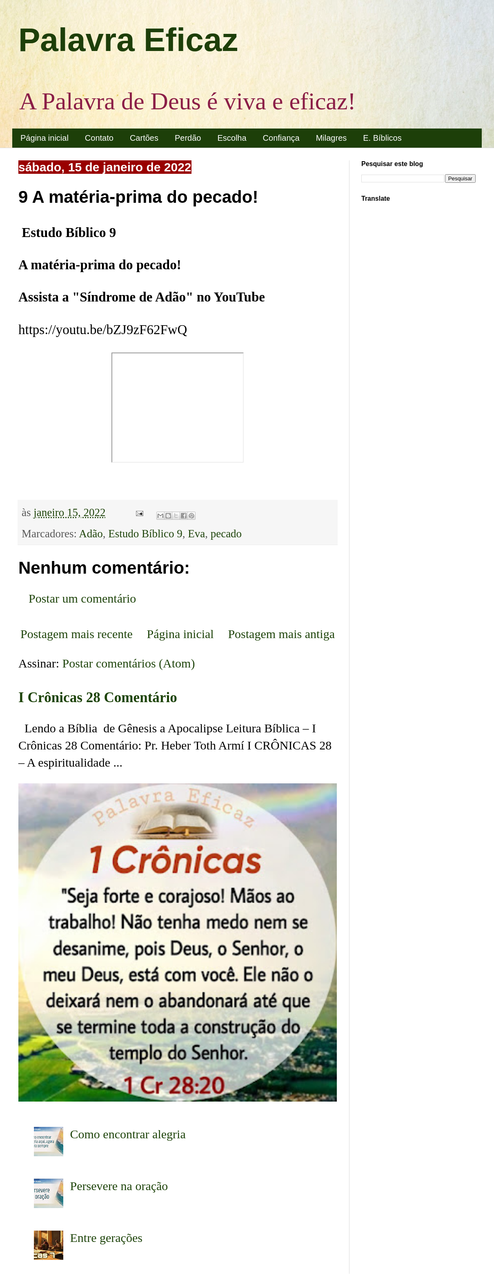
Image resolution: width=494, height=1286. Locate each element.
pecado (226, 534)
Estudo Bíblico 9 (145, 534)
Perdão (188, 137)
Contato (99, 137)
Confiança (281, 137)
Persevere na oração (119, 1186)
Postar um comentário (82, 598)
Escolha (231, 137)
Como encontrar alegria (128, 1134)
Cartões (144, 137)
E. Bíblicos (382, 137)
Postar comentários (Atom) (128, 663)
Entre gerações (106, 1237)
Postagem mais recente (76, 634)
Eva (196, 534)
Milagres (331, 137)
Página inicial (44, 137)
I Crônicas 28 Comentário (97, 697)
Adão (90, 534)
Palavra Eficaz (128, 40)
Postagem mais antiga (281, 634)
